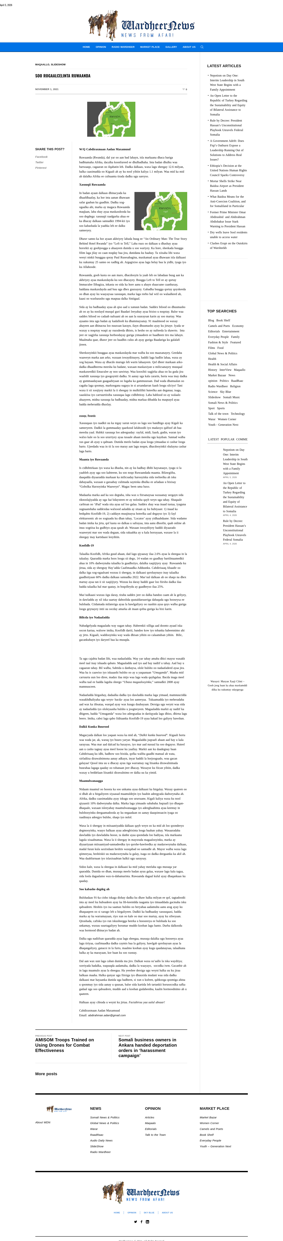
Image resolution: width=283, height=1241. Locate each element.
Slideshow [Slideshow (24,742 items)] (214, 397)
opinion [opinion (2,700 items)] (212, 380)
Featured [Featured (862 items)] (235, 342)
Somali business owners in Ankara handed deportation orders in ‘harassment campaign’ (148, 1047)
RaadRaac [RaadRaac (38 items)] (237, 380)
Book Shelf (207, 1134)
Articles (149, 1117)
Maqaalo (150, 1123)
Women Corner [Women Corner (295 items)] (227, 419)
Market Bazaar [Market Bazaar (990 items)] (217, 375)
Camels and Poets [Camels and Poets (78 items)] (219, 325)
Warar (94, 1128)
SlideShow (96, 1146)
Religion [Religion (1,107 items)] (235, 386)
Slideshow (58, 64)
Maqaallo (42, 64)
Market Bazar (208, 1117)
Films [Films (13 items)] (211, 347)
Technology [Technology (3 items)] (238, 413)
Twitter (39, 162)
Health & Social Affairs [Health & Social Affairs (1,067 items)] (222, 364)
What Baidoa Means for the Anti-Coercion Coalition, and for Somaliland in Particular (228, 201)
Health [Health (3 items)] (212, 358)
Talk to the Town (155, 1134)
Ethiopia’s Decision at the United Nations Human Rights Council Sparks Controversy (228, 170)
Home (117, 1213)
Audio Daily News (101, 1140)
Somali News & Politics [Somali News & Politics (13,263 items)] (223, 402)
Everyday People (211, 1140)
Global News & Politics (105, 1123)
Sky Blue (149, 1213)
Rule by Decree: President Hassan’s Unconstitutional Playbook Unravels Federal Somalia (234, 530)
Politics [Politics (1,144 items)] (224, 380)
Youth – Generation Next (216, 1146)
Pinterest (41, 167)
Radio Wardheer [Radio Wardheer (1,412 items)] (218, 386)
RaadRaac (96, 1134)
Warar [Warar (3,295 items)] (212, 419)
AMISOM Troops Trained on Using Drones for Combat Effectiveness (64, 1045)
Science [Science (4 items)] (213, 391)
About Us (167, 1213)
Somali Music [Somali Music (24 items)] (231, 397)
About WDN (42, 1122)
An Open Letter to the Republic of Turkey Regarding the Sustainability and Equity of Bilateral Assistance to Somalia (228, 105)
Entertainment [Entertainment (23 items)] (230, 331)
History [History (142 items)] (212, 369)
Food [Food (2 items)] (220, 347)
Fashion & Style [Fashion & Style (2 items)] (218, 342)
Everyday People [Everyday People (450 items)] (218, 336)
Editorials (151, 1128)
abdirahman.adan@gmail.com (107, 1015)
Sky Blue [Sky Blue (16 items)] (225, 391)
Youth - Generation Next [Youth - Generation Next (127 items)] (223, 424)
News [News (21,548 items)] (231, 375)
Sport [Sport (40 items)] (211, 408)
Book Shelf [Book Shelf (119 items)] (223, 320)
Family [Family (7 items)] (235, 336)
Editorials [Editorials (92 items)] (214, 331)
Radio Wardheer (100, 1152)
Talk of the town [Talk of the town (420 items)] (218, 413)
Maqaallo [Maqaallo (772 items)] (239, 369)
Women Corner (210, 1123)
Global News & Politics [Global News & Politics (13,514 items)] (222, 353)
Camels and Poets (211, 1128)
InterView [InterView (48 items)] (226, 369)
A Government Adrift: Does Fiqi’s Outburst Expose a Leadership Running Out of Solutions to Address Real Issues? (227, 150)
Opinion (131, 1213)
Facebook (41, 156)
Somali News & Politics (104, 1117)
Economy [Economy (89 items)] (238, 325)
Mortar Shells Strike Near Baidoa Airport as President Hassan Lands (227, 186)
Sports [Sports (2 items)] (221, 408)
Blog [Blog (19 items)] (211, 320)
